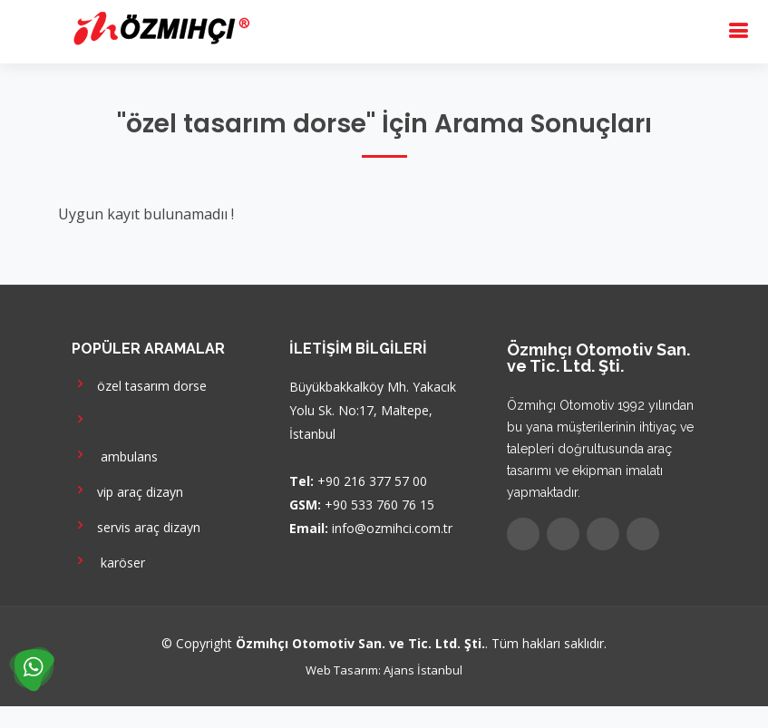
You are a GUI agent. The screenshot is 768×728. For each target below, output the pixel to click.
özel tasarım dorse (139, 384)
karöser (108, 560)
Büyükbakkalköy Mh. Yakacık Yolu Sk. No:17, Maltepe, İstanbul (372, 410)
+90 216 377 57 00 (372, 481)
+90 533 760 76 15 (379, 504)
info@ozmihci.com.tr (392, 528)
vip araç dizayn (127, 490)
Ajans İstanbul (423, 670)
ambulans (115, 454)
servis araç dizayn (136, 525)
